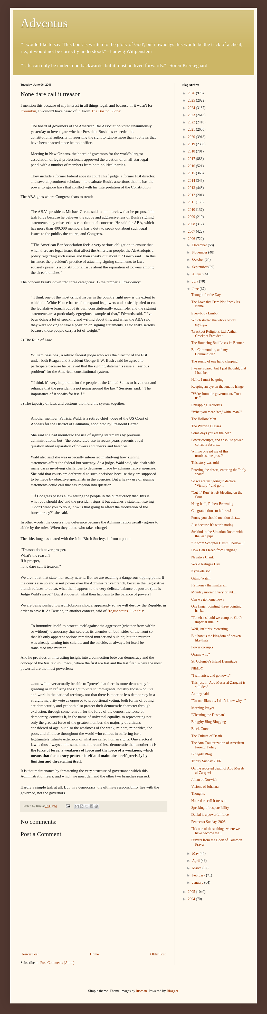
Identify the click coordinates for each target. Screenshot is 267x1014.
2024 (192, 108)
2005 (192, 892)
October (198, 259)
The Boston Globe (105, 111)
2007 (192, 231)
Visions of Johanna (204, 787)
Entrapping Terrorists (206, 405)
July (195, 281)
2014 (192, 181)
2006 (192, 239)
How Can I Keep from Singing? (214, 550)
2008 (192, 224)
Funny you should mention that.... (215, 518)
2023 (192, 115)
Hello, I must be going (207, 380)
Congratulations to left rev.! (211, 511)
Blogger (172, 991)
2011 (192, 202)
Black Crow (199, 729)
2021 (192, 129)
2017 (192, 159)
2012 (192, 195)
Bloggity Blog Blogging (208, 722)
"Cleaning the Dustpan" (208, 715)
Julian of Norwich (204, 780)
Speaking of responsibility (210, 808)
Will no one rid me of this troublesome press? (209, 453)
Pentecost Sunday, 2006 (208, 822)
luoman (141, 991)
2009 (192, 217)
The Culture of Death (206, 736)
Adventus (44, 23)
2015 (192, 173)
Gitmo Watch (200, 578)
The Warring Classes (206, 426)
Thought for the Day (206, 295)
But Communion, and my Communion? (209, 352)
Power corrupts (202, 647)
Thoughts (198, 793)
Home (94, 954)
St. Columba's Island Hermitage (214, 661)
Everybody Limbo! (205, 313)
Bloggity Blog (201, 754)
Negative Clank (202, 557)
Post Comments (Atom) (57, 963)
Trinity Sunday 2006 (206, 761)
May (195, 853)
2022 (192, 122)
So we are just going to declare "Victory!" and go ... (213, 483)
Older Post (158, 954)
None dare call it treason (208, 801)
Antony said (200, 694)
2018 (192, 151)
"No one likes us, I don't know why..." (218, 701)
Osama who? (200, 654)
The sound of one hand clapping (214, 361)
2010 (192, 210)
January (198, 882)
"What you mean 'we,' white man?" (216, 412)
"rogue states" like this (125, 611)
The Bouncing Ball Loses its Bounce (217, 343)
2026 (192, 93)
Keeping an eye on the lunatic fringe (217, 386)
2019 (192, 144)
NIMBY (197, 668)
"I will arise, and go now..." (211, 675)
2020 (192, 137)
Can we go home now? (207, 599)
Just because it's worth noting (212, 525)
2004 (192, 899)
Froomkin (28, 111)
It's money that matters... (209, 585)
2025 (192, 100)
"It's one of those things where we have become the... (215, 831)
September (200, 267)
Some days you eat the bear (211, 433)
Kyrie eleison (201, 571)
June (195, 289)
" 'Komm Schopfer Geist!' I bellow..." (218, 543)
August (197, 274)
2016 (192, 166)
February (199, 875)
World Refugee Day (205, 564)
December (200, 245)
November (200, 252)
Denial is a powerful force (210, 815)
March (197, 868)
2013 (192, 188)
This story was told (205, 463)
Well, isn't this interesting (209, 629)
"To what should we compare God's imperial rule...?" (216, 620)
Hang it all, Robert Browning (212, 504)
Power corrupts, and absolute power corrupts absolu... (217, 442)
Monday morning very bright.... (214, 592)
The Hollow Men (203, 419)
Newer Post (30, 954)
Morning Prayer (202, 708)
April (196, 861)
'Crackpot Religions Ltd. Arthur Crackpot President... (214, 334)
